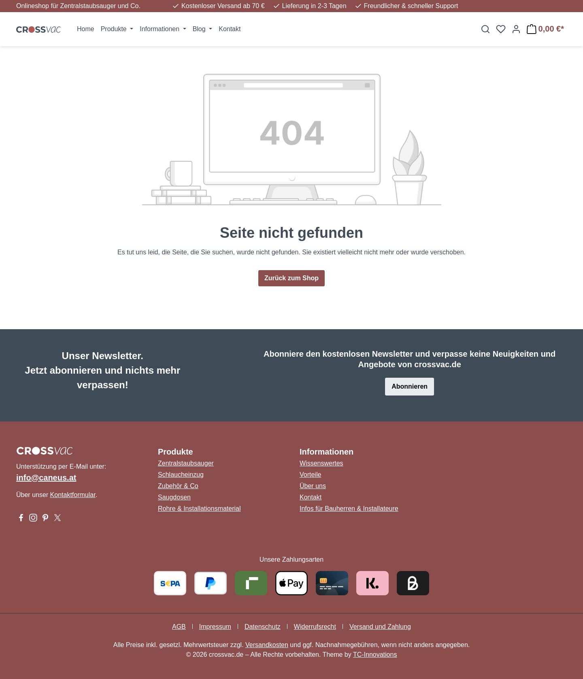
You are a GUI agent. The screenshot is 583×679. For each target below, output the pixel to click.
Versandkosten (266, 644)
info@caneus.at (46, 477)
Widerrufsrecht (315, 626)
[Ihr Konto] (516, 29)
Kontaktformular (73, 494)
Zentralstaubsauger (186, 463)
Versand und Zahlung (380, 626)
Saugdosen (174, 497)
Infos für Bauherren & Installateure (349, 508)
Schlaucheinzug (181, 474)
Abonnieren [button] (410, 386)
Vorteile (310, 474)
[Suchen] (485, 29)
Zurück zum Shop (291, 278)
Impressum (215, 626)
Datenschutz (263, 626)
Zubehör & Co (178, 485)
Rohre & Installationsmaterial (199, 508)
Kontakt (310, 497)
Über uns (313, 485)
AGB (179, 626)
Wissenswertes (321, 463)
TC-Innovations (375, 654)
